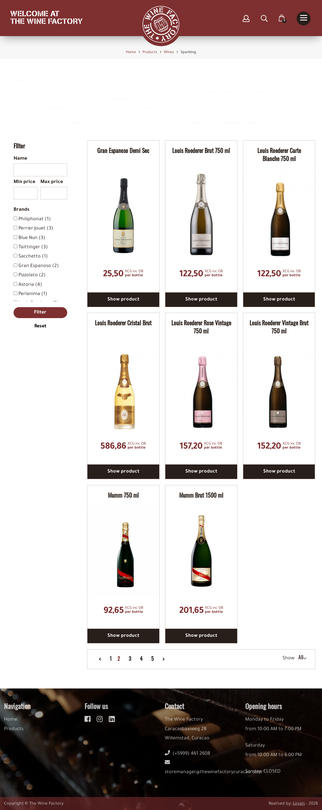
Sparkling (119, 86)
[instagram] (100, 722)
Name (20, 158)
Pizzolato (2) (32, 275)
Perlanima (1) (32, 294)
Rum (119, 102)
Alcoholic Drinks (238, 118)
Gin (212, 102)
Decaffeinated (156, 118)
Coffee (72, 118)
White (57, 86)
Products (13, 733)
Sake (259, 86)
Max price (51, 182)
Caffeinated (110, 118)
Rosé (87, 86)
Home (10, 724)
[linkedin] (112, 722)
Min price (24, 182)
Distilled (52, 102)
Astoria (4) (30, 285)
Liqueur (149, 102)
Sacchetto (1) (33, 256)
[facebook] (88, 722)
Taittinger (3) (33, 247)
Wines (19, 75)
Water (195, 118)
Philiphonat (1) (34, 219)
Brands (21, 209)
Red (30, 86)
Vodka (239, 102)
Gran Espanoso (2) (38, 266)
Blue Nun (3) (31, 238)
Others (289, 86)
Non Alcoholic (222, 86)
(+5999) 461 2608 (187, 758)
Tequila (271, 102)
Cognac (183, 102)
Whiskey (88, 102)
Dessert (155, 86)
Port (185, 86)
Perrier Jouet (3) (35, 228)
